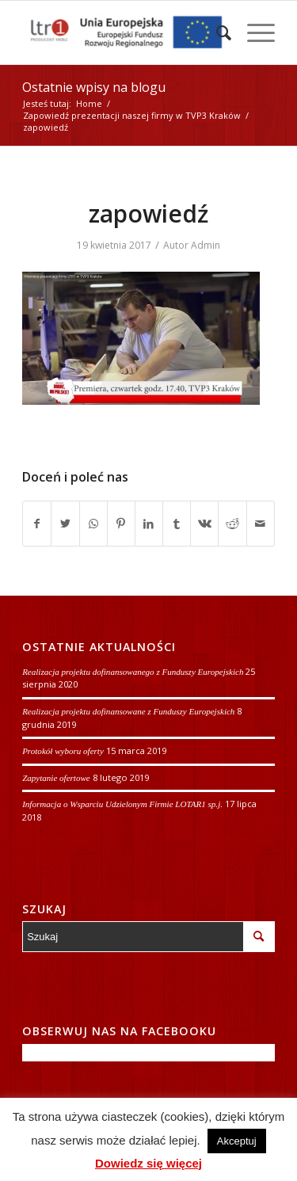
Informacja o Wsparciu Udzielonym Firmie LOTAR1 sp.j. (122, 804)
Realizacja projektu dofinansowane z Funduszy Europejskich (128, 711)
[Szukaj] (215, 32)
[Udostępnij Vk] (204, 523)
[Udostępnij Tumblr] (176, 523)
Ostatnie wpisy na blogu (94, 87)
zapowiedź (148, 213)
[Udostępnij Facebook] (37, 523)
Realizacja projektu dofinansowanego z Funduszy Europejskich (132, 671)
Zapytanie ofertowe (56, 778)
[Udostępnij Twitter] (64, 523)
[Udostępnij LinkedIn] (148, 523)
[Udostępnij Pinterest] (121, 523)
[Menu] (253, 32)
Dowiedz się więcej (148, 1163)
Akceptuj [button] (237, 1141)
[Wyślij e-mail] (260, 523)
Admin (205, 245)
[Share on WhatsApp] (93, 523)
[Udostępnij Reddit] (232, 523)
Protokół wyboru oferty (63, 751)
